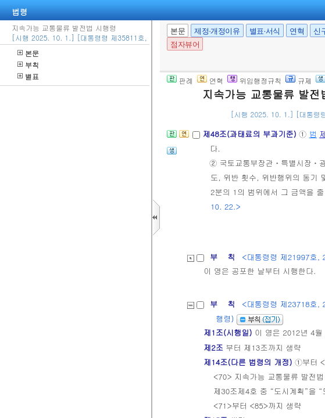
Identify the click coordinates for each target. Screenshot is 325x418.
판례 (180, 80)
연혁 (297, 31)
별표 (28, 76)
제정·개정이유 (217, 31)
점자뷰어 (184, 44)
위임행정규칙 (254, 80)
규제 (298, 80)
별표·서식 (264, 31)
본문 (28, 53)
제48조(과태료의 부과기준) (250, 133)
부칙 (28, 65)
